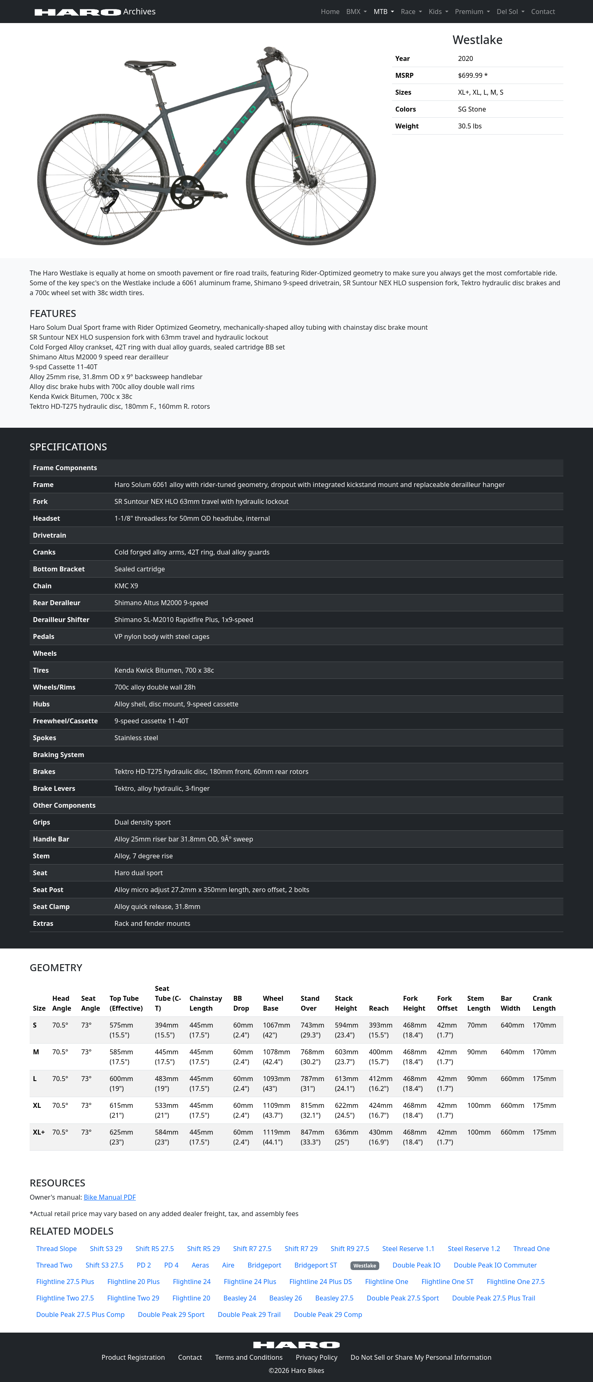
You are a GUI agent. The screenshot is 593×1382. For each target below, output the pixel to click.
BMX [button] (354, 11)
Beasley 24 (240, 1298)
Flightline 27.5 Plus (65, 1281)
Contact (544, 11)
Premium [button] (470, 11)
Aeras (200, 1265)
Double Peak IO (416, 1265)
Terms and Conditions (252, 1357)
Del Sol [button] (508, 11)
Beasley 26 (285, 1298)
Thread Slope (56, 1248)
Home (330, 11)
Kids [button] (436, 11)
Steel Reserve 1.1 (409, 1248)
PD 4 (171, 1265)
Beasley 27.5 (334, 1298)
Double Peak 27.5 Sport (403, 1298)
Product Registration (133, 1357)
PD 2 (144, 1265)
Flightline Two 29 (133, 1298)
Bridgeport (264, 1265)
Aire (228, 1265)
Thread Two (54, 1265)
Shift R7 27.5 (252, 1248)
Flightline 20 (191, 1298)
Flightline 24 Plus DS (320, 1281)
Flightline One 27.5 (516, 1281)
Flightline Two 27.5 (65, 1298)
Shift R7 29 (301, 1248)
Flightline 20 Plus (133, 1281)
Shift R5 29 (203, 1248)
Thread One (532, 1248)
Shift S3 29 (106, 1248)
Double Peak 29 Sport (171, 1314)
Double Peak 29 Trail (249, 1314)
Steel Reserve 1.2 (474, 1248)
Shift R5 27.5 (154, 1248)
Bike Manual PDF (109, 1197)
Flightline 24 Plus (250, 1281)
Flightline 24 (192, 1281)
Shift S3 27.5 (105, 1265)
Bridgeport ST (315, 1265)
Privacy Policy (320, 1357)
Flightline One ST (447, 1281)
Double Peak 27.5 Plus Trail (493, 1298)
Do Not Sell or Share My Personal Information (420, 1357)
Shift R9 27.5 (350, 1248)
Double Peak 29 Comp (328, 1314)
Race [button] (409, 11)
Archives (95, 11)
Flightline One (387, 1281)
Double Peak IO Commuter (495, 1265)
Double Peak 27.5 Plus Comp (80, 1314)
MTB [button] (385, 11)
